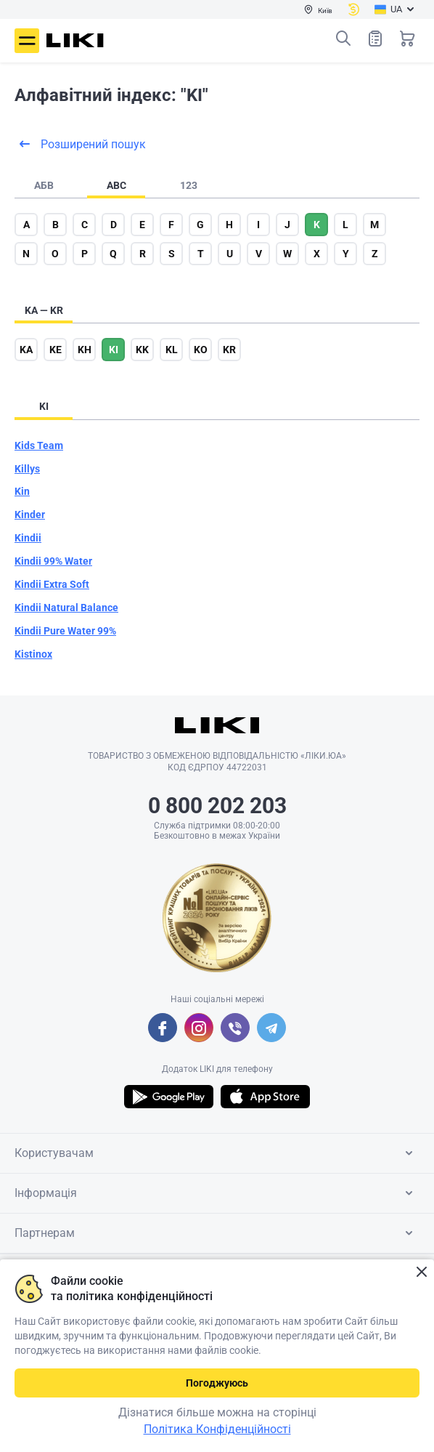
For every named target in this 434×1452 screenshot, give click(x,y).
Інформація (216, 1193)
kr (229, 349)
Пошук (343, 38)
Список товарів (375, 38)
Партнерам (216, 1233)
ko (201, 349)
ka (26, 349)
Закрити (421, 1272)
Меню (27, 40)
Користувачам (216, 1153)
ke (55, 349)
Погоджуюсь (217, 1383)
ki (113, 349)
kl (171, 349)
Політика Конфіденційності (217, 1429)
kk (142, 349)
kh (84, 349)
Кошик (407, 38)
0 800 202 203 (217, 805)
